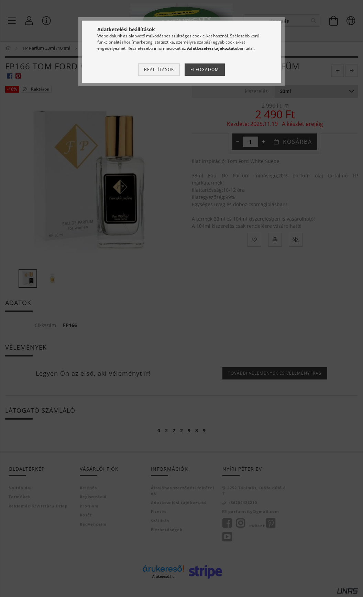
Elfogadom (204, 69)
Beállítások (159, 69)
